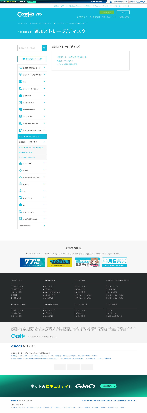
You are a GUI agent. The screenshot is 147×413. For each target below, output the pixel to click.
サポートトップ (23, 23)
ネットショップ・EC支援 (34, 407)
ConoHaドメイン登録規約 (26, 328)
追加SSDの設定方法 (65, 60)
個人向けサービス (113, 407)
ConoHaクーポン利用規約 (62, 328)
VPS (62, 6)
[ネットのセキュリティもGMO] (19, 1)
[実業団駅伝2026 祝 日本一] (130, 1)
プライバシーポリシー (90, 330)
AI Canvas (96, 6)
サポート (126, 6)
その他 (122, 407)
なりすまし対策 (90, 358)
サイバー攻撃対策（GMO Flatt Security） (72, 358)
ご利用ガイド (82, 17)
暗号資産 (103, 407)
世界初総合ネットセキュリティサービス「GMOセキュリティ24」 (29, 356)
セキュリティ (58, 407)
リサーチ (80, 407)
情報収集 (87, 407)
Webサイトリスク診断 (69, 356)
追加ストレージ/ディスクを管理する (72, 57)
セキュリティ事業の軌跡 (104, 358)
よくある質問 (94, 17)
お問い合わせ (124, 17)
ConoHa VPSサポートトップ (42, 23)
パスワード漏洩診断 (55, 356)
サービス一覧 (115, 6)
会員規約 (14, 328)
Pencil (105, 6)
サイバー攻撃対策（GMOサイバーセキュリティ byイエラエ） (42, 358)
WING (56, 6)
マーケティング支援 (69, 407)
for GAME (87, 6)
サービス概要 (122, 330)
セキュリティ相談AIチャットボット (88, 355)
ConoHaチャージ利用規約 (44, 328)
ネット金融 (95, 407)
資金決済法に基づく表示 (46, 330)
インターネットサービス (18, 407)
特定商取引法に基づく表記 (29, 330)
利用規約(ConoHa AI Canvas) (106, 328)
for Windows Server (73, 6)
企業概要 (113, 330)
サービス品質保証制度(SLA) (64, 330)
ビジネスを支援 (47, 407)
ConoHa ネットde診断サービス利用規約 (84, 328)
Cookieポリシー (104, 330)
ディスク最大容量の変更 (67, 64)
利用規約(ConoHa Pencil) (124, 328)
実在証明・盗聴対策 (16, 358)
